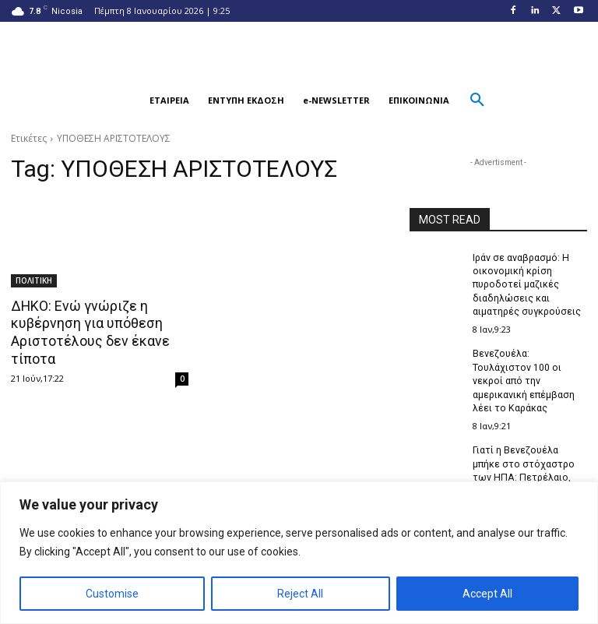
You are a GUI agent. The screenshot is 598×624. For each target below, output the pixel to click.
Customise (112, 593)
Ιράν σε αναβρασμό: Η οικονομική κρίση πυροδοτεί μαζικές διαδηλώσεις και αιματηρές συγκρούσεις (526, 284)
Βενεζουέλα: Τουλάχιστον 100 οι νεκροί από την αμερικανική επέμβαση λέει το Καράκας (523, 378)
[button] (121, 100)
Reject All (300, 593)
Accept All (487, 593)
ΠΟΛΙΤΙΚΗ (34, 280)
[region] (299, 552)
